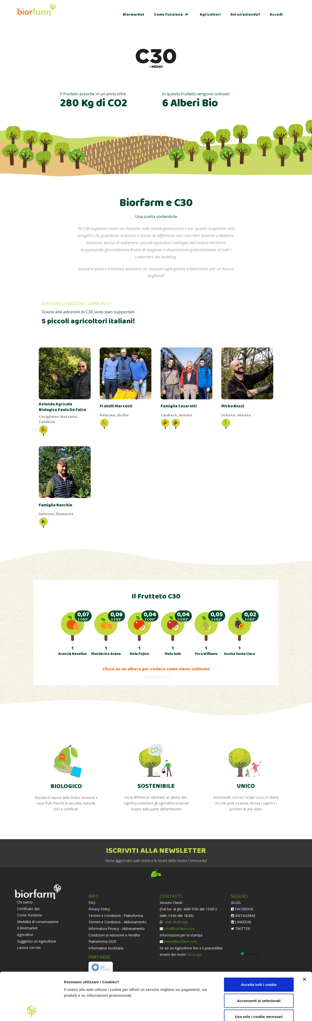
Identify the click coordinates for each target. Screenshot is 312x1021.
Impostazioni (75, 1011)
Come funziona (168, 14)
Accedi (276, 14)
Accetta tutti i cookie (259, 940)
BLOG (236, 902)
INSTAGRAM (243, 915)
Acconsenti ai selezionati (259, 956)
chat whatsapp (176, 922)
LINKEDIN (241, 922)
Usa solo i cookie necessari (259, 972)
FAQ (91, 902)
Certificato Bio (28, 908)
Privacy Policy (99, 909)
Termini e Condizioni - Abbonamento (117, 922)
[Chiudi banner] (304, 934)
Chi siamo (25, 902)
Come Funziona (29, 915)
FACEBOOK (242, 909)
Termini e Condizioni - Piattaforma (115, 915)
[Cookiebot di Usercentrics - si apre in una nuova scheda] (31, 1011)
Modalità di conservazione (37, 921)
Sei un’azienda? (245, 14)
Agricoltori (210, 14)
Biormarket (133, 14)
